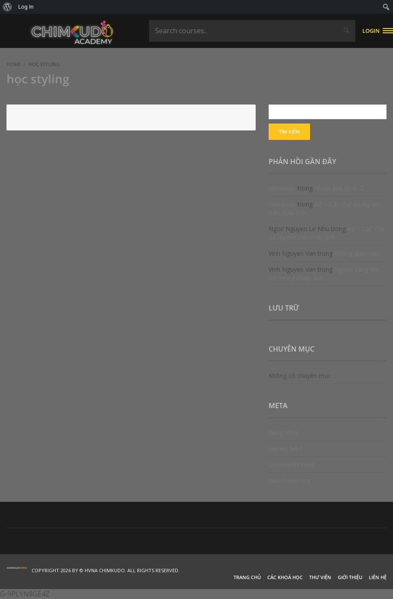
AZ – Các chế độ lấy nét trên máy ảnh (326, 233)
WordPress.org (289, 480)
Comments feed (291, 464)
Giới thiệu (350, 577)
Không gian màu (357, 253)
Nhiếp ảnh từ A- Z (339, 188)
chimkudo (282, 188)
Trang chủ (247, 577)
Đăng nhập (284, 432)
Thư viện (320, 577)
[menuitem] (7, 7)
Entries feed (285, 448)
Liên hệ (378, 577)
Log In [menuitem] (26, 6)
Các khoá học (285, 577)
